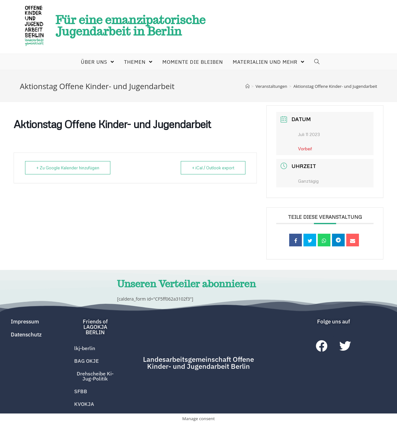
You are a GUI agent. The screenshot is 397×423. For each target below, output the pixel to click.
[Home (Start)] (247, 86)
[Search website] (315, 62)
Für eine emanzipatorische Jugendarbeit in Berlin (130, 25)
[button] (95, 326)
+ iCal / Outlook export (213, 167)
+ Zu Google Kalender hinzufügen (67, 167)
